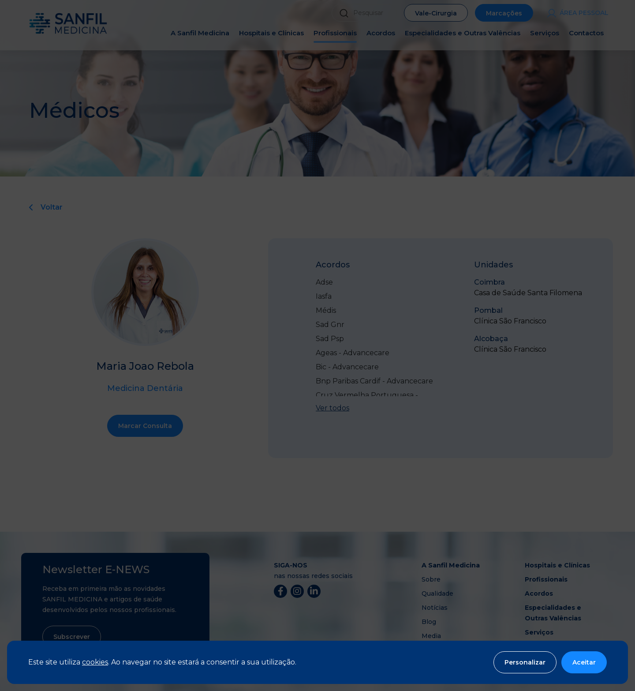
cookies (95, 662)
